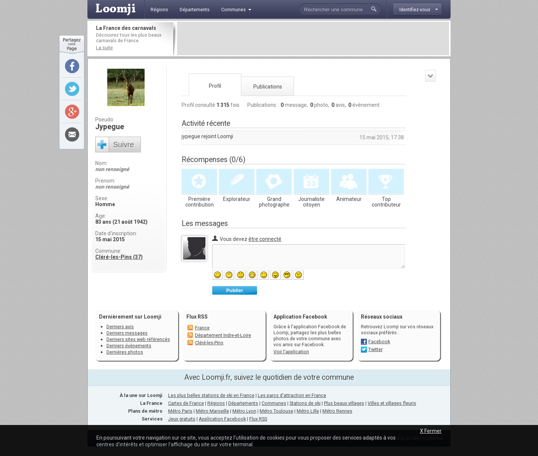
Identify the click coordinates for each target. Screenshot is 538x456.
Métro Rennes (337, 411)
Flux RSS (197, 317)
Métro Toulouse (276, 411)
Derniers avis (120, 326)
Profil (215, 86)
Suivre (123, 144)
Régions (216, 403)
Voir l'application (291, 351)
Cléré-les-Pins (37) (119, 257)
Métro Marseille (212, 411)
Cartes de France (186, 403)
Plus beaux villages (344, 403)
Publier (234, 290)
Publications (267, 87)
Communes (274, 403)
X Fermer (431, 431)
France (202, 328)
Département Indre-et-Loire (223, 335)
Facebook (379, 341)
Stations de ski (305, 403)
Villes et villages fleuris (392, 403)
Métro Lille (308, 411)
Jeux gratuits (181, 419)
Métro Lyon (244, 411)
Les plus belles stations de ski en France (211, 395)
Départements (243, 403)
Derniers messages (127, 333)
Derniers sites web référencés (138, 339)
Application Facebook (222, 419)
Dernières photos (124, 352)
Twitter (375, 349)
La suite (104, 47)
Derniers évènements (128, 345)
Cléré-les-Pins (209, 342)
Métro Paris (180, 411)
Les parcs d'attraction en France (292, 395)
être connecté (264, 239)
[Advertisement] (313, 38)
